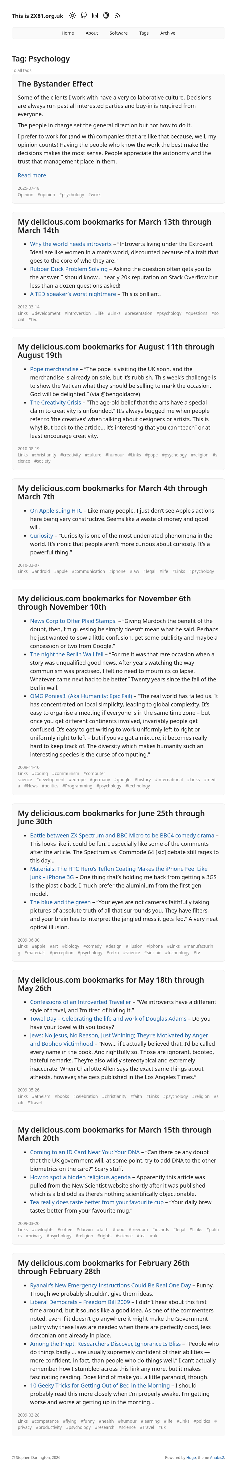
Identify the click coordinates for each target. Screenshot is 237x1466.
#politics (50, 786)
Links (23, 313)
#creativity (70, 455)
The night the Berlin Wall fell (66, 654)
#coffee (65, 1229)
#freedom (138, 1229)
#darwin (85, 1229)
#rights (104, 1236)
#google (122, 779)
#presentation (138, 313)
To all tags (21, 70)
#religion (200, 455)
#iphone (117, 571)
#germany (100, 779)
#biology (70, 946)
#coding (40, 773)
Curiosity (41, 535)
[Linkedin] (94, 16)
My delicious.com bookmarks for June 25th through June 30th (111, 817)
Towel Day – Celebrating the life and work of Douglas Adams (108, 1018)
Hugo (191, 1457)
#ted (33, 319)
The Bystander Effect (55, 83)
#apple (61, 571)
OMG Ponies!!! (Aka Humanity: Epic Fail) (81, 696)
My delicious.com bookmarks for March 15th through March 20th (114, 1134)
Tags (144, 33)
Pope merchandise (54, 369)
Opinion (25, 194)
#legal (149, 571)
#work (94, 194)
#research (104, 1427)
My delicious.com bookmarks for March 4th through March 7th (112, 492)
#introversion (77, 313)
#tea (141, 1236)
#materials (34, 952)
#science (131, 952)
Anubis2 (217, 1457)
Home (68, 33)
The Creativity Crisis (55, 402)
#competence (45, 1421)
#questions (196, 313)
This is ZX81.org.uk (37, 15)
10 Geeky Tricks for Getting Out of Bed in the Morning (100, 1385)
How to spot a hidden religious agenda (80, 1177)
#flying (70, 1421)
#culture (93, 455)
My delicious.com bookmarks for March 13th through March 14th (114, 226)
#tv (196, 952)
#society (42, 461)
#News (30, 786)
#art (54, 946)
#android (41, 571)
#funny (87, 1421)
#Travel (34, 1102)
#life (99, 313)
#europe (77, 779)
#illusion (134, 946)
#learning (150, 1421)
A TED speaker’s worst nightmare (73, 294)
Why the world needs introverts (71, 244)
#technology (138, 786)
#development (46, 313)
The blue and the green (60, 902)
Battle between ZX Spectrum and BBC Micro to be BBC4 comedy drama (122, 835)
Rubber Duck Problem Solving (69, 269)
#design (114, 946)
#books (62, 1096)
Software (118, 33)
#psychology (71, 194)
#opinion (46, 194)
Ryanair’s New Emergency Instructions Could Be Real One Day (110, 1285)
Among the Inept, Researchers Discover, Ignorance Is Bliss (105, 1343)
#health (106, 1421)
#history (143, 779)
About (92, 33)
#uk (153, 1236)
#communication (88, 571)
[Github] (83, 16)
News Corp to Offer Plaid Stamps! (73, 621)
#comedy (92, 946)
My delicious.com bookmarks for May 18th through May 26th (111, 984)
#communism (65, 773)
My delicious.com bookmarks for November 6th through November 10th (104, 602)
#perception (61, 952)
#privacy (34, 1236)
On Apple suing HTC (56, 510)
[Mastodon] (105, 16)
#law (134, 571)
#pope (151, 455)
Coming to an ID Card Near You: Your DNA (84, 1152)
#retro (112, 952)
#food (118, 1229)
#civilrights (42, 1229)
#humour (115, 455)
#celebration (85, 1096)
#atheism (41, 1096)
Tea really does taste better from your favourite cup (97, 1202)
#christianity (44, 455)
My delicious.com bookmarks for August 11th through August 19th (116, 350)
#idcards (160, 1229)
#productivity (49, 1427)
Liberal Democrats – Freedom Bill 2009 (80, 1302)
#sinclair (152, 952)
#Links (114, 313)
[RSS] (116, 16)
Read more (32, 175)
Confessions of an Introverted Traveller (80, 1002)
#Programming (77, 786)
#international (169, 779)
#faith (136, 1096)
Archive (167, 33)
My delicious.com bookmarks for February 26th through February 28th (104, 1267)
